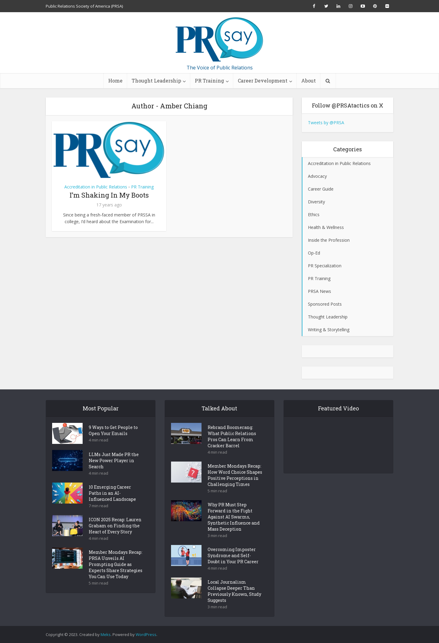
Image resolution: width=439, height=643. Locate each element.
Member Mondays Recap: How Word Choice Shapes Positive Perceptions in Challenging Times (235, 486)
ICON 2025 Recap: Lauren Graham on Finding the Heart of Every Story (115, 536)
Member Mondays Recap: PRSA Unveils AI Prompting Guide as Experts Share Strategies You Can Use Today (115, 575)
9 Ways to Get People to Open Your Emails (113, 441)
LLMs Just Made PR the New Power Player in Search (114, 471)
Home (115, 80)
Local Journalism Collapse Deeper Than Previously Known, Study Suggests (234, 602)
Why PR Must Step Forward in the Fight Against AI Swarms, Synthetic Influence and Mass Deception (234, 527)
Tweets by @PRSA (326, 122)
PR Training (209, 80)
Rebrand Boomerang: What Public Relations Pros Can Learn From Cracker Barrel (232, 447)
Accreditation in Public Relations (95, 187)
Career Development (262, 80)
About (308, 80)
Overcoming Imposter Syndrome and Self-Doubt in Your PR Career (233, 566)
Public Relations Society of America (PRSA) (84, 6)
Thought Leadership (156, 80)
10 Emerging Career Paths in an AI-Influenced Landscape (112, 504)
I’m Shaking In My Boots (109, 195)
